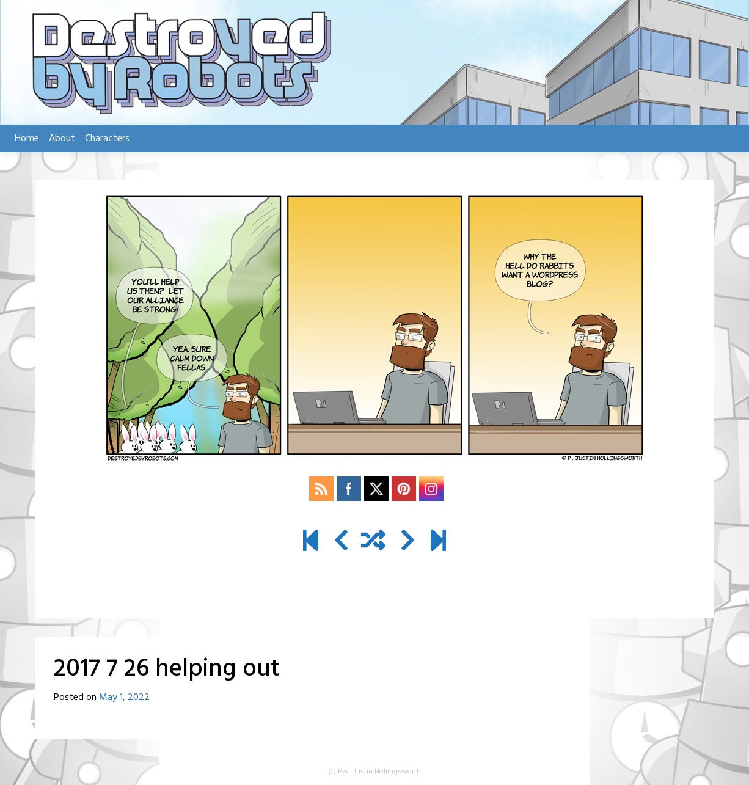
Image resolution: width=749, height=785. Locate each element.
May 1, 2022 (124, 698)
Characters (107, 139)
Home (27, 139)
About (62, 139)
